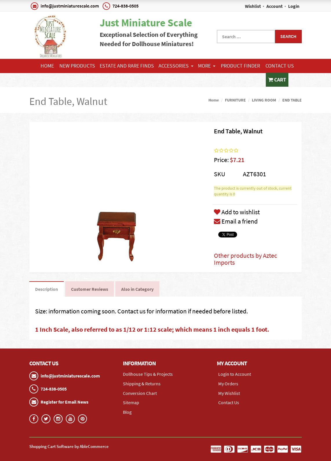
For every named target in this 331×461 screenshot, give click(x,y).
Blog (127, 412)
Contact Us (279, 65)
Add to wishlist (237, 212)
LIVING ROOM (264, 100)
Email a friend (236, 221)
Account (274, 6)
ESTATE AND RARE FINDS (127, 65)
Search (288, 36)
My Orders (228, 383)
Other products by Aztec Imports (245, 258)
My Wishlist (229, 393)
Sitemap (131, 402)
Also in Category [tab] (137, 289)
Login (293, 6)
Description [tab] (46, 289)
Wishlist (253, 6)
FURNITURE (235, 100)
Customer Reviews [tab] (89, 289)
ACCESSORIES (176, 65)
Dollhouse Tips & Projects (148, 374)
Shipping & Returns (142, 383)
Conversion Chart (140, 393)
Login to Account (234, 374)
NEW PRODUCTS (77, 65)
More (206, 65)
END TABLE (292, 100)
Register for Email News (64, 402)
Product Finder (240, 65)
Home (47, 65)
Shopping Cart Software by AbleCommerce (69, 446)
